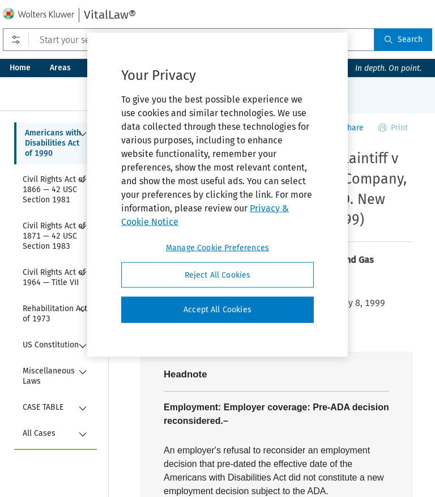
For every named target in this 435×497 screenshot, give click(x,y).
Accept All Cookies (217, 310)
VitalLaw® (110, 14)
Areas (60, 68)
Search (403, 39)
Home (20, 68)
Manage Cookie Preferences (217, 247)
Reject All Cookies (218, 274)
